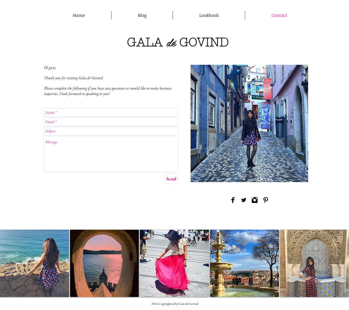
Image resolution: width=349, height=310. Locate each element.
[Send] (171, 178)
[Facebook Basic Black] (233, 200)
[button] (34, 263)
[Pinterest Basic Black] (266, 200)
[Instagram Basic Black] (255, 200)
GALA (145, 42)
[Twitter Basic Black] (244, 200)
